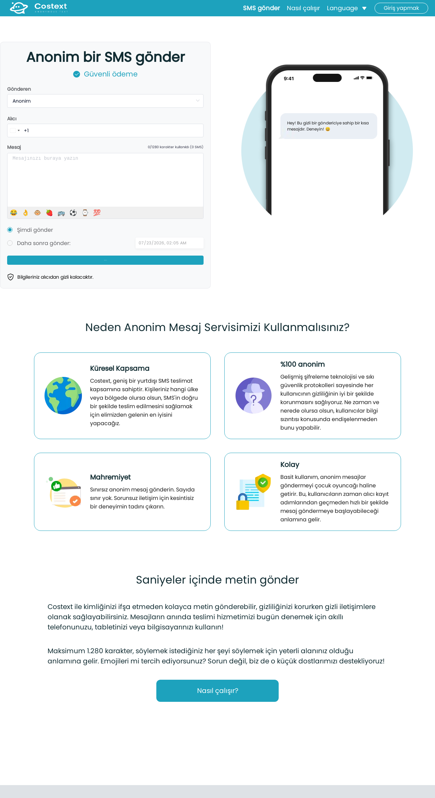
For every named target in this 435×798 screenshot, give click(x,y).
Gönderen (19, 89)
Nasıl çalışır (303, 12)
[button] (347, 12)
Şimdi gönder (35, 230)
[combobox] (14, 130)
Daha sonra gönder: (43, 243)
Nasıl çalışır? (217, 701)
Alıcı (11, 118)
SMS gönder (261, 12)
